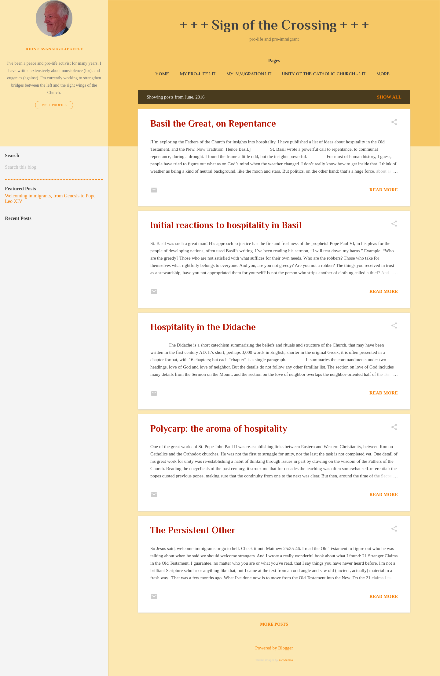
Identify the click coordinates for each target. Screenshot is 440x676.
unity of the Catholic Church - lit (323, 73)
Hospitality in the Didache (203, 328)
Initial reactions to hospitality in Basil (226, 226)
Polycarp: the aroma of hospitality (218, 430)
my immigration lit (248, 73)
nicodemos (286, 660)
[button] (394, 124)
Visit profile (54, 105)
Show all (389, 98)
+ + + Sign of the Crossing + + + (274, 25)
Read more (383, 191)
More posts (274, 625)
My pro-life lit (197, 73)
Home (162, 73)
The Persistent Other (192, 531)
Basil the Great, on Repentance (213, 125)
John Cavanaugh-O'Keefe (54, 49)
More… (384, 73)
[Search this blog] (54, 167)
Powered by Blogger (274, 647)
